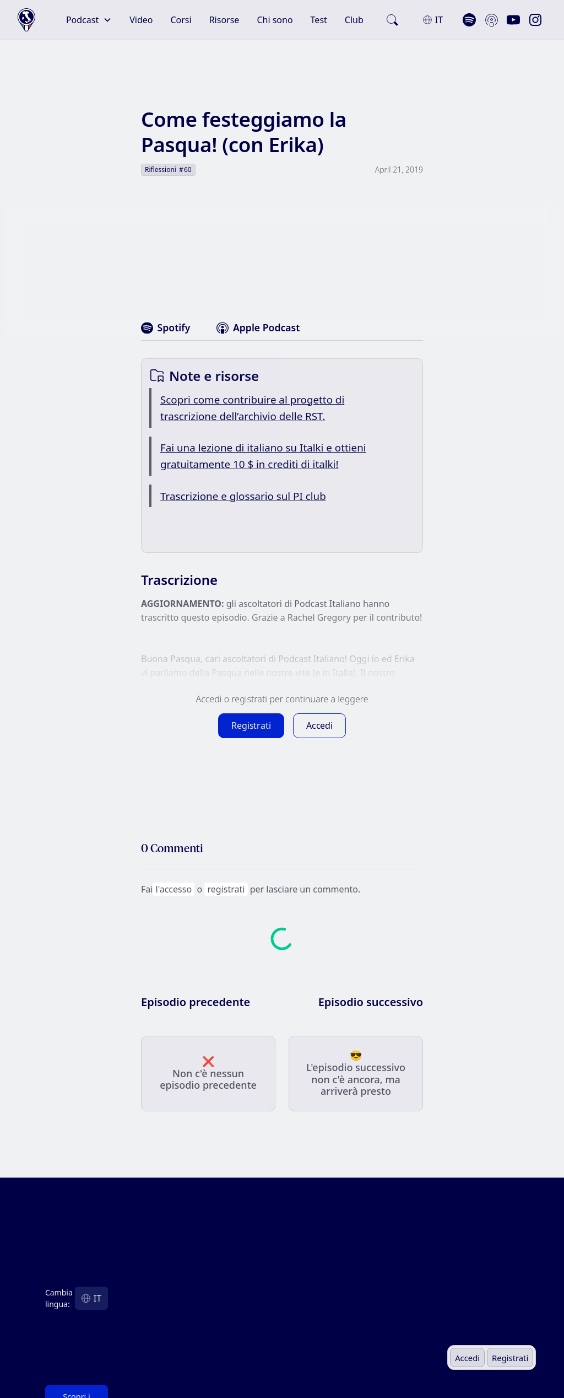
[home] (26, 20)
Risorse (224, 20)
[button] (89, 20)
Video (141, 20)
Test (319, 20)
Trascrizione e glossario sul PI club (243, 496)
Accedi (467, 1357)
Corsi (180, 20)
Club (354, 20)
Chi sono (274, 20)
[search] (392, 20)
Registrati (510, 1357)
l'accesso (174, 889)
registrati (226, 889)
